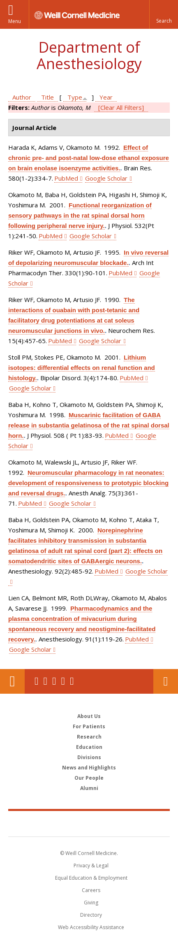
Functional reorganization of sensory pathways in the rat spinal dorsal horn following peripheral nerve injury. (80, 215)
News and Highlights (89, 767)
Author (21, 97)
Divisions (89, 757)
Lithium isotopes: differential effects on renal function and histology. (81, 367)
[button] (163, 14)
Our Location (12, 681)
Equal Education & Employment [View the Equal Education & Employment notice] (91, 877)
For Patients (89, 726)
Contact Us (165, 681)
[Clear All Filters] (121, 107)
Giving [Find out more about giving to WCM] (91, 902)
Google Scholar (106, 178)
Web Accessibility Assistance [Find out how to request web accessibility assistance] (91, 927)
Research (89, 736)
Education (89, 747)
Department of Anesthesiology (89, 55)
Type (74, 97)
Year (106, 97)
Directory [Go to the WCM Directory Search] (91, 914)
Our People (89, 777)
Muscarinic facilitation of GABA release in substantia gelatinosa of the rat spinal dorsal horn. (88, 425)
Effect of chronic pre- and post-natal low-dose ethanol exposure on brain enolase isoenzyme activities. (88, 158)
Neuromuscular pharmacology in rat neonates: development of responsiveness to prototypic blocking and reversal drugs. (88, 483)
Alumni (89, 788)
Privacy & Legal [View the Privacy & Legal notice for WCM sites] (91, 865)
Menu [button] (14, 21)
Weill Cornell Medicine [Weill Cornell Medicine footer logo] (89, 823)
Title (47, 97)
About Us (89, 716)
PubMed (66, 178)
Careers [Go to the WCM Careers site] (91, 890)
